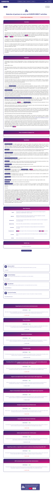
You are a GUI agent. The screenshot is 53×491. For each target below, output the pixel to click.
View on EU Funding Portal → (26, 250)
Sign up (49, 1)
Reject (27, 488)
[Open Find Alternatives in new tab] (26, 17)
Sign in (46, 1)
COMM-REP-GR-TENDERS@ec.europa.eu (41, 117)
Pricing (33, 1)
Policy (23, 488)
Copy (47, 6)
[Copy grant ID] (26, 10)
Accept (30, 488)
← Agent (5, 6)
